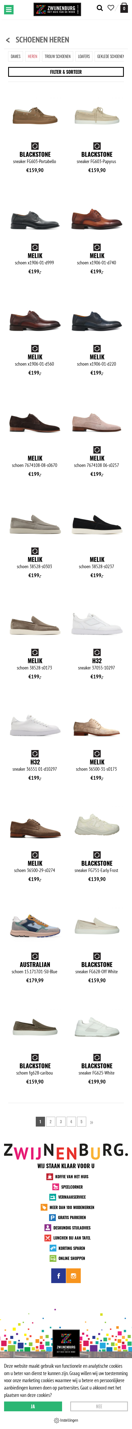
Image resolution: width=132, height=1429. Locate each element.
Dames (15, 56)
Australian (35, 964)
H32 (97, 660)
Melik (35, 255)
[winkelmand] (124, 8)
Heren (32, 56)
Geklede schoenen (111, 56)
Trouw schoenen (57, 56)
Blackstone (35, 154)
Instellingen (66, 1420)
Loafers (84, 56)
